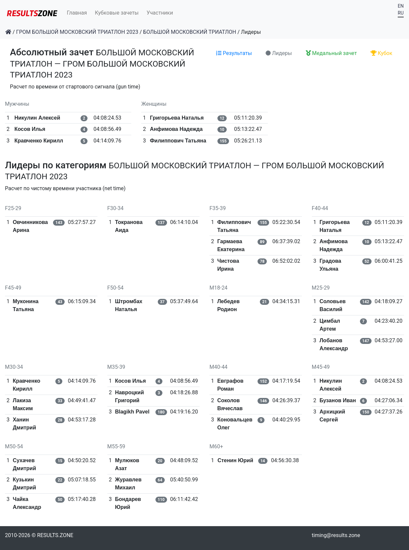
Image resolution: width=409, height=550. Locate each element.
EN (401, 6)
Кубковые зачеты (117, 13)
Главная (77, 13)
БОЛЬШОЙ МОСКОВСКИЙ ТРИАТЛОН (189, 32)
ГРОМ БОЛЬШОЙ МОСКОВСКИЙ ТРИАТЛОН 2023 (77, 32)
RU (401, 13)
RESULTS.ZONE (55, 535)
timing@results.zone (336, 535)
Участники (159, 13)
